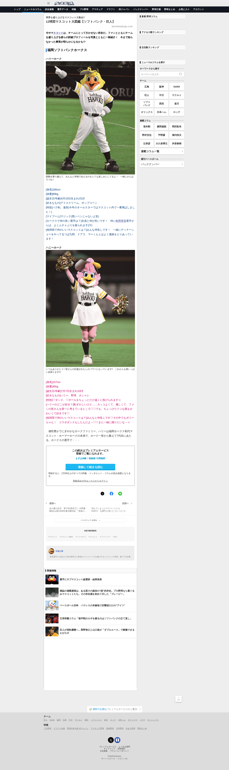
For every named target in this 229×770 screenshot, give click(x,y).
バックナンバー (140, 9)
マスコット (53, 537)
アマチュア (97, 9)
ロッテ (176, 112)
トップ (17, 9)
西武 (161, 103)
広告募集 (104, 751)
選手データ (62, 9)
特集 (74, 9)
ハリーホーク (81, 537)
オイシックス (153, 720)
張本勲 (146, 126)
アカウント (198, 9)
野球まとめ (169, 9)
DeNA (177, 86)
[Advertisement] (90, 663)
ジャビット (93, 537)
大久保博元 (161, 143)
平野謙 (161, 135)
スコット (58, 33)
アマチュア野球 (97, 728)
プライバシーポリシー (119, 751)
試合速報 (49, 9)
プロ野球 (84, 9)
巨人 (115, 537)
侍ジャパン (124, 9)
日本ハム (161, 112)
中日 (161, 95)
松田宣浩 (121, 220)
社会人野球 (130, 728)
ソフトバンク (106, 537)
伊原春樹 (176, 143)
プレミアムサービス (107, 747)
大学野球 (120, 728)
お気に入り (184, 9)
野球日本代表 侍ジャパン (78, 728)
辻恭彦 (146, 143)
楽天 (176, 103)
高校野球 (110, 728)
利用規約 (121, 749)
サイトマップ (109, 749)
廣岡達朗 (161, 126)
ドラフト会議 (59, 728)
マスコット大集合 (67, 537)
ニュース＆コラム (32, 9)
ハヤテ (142, 720)
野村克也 (146, 135)
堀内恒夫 (176, 135)
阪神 (161, 86)
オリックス (147, 112)
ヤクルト (176, 95)
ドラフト (110, 9)
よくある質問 (124, 747)
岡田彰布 (176, 126)
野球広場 (156, 9)
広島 (146, 86)
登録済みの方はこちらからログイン (90, 481)
